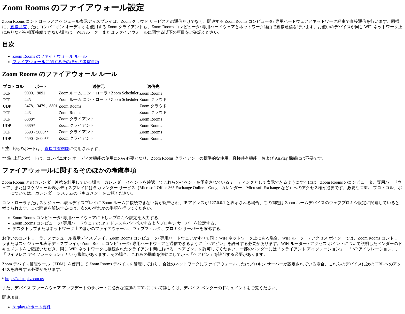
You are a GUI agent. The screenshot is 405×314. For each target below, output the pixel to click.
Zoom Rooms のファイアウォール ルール (49, 56)
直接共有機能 (56, 148)
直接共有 (18, 27)
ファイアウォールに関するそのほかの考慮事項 (55, 61)
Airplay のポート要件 (31, 307)
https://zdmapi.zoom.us (24, 278)
